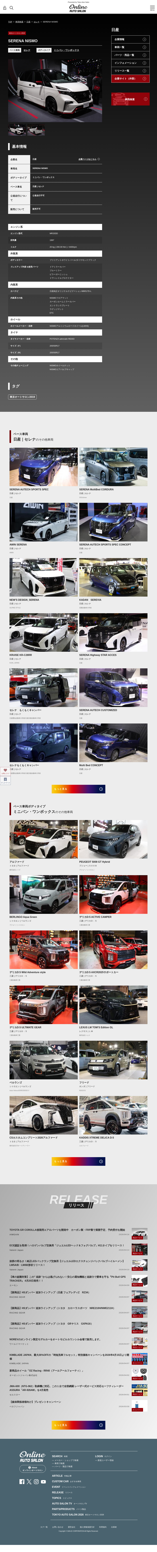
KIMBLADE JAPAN (19, 1368)
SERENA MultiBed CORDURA (96, 489)
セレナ (37, 22)
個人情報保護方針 (87, 1534)
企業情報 (119, 39)
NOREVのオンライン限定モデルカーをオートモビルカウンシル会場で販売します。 (56, 1344)
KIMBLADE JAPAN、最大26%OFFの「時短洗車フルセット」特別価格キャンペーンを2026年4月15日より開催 (69, 1361)
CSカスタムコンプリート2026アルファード (34, 1140)
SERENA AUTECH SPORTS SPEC (29, 489)
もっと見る (65, 790)
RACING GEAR (17, 1302)
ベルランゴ (16, 1085)
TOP (10, 22)
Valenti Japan (16, 1255)
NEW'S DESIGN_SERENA (24, 600)
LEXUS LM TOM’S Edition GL (96, 1029)
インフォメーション (126, 63)
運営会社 (71, 1534)
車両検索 (19, 22)
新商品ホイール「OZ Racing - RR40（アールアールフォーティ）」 (47, 1375)
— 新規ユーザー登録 (104, 1467)
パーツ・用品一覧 (124, 55)
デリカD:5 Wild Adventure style (28, 974)
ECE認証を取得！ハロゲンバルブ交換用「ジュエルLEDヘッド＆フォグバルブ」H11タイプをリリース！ (67, 1250)
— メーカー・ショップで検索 (65, 1467)
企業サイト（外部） (126, 78)
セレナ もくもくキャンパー (25, 710)
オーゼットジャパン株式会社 (24, 1380)
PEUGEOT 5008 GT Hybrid (94, 864)
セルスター (15, 1399)
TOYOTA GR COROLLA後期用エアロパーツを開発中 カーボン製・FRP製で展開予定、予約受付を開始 (67, 1234)
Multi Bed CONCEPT (91, 765)
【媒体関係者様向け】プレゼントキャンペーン (35, 1406)
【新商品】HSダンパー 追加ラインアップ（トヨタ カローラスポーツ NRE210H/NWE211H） (62, 1312)
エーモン (14, 1290)
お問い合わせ (57, 1534)
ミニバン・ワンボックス (66, 50)
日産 (29, 22)
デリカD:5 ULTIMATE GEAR (25, 1029)
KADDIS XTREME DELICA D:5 (96, 1140)
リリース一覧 (122, 70)
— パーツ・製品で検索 (62, 1473)
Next (97, 90)
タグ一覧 (44, 1534)
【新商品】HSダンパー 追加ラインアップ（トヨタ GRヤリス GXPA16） (51, 1328)
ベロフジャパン (17, 1411)
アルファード (17, 864)
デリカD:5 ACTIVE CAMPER (95, 919)
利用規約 (103, 1534)
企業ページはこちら (87, 159)
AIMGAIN (14, 1239)
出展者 (114, 1534)
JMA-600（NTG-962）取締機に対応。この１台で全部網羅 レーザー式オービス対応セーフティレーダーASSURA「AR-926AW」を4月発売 (67, 1393)
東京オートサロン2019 (22, 397)
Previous (13, 90)
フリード (84, 1085)
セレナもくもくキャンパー (24, 765)
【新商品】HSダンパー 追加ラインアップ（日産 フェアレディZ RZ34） (50, 1297)
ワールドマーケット (19, 1348)
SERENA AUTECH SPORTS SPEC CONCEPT (105, 544)
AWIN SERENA (18, 544)
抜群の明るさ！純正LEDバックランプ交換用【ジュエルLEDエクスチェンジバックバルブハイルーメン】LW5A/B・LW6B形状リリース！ (67, 1267)
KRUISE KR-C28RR (21, 655)
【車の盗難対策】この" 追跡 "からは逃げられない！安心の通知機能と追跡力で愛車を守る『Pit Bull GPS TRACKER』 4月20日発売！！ (68, 1283)
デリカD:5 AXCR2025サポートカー (98, 974)
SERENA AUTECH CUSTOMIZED (98, 710)
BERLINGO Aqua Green (23, 919)
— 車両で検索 (58, 1470)
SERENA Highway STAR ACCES (98, 655)
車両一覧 (119, 47)
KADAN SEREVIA (90, 600)
